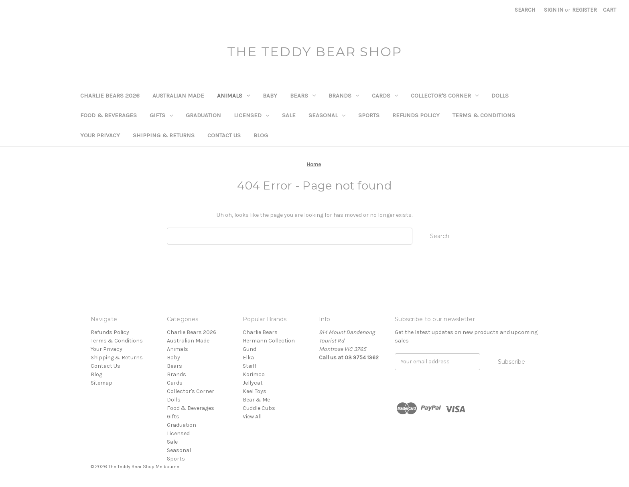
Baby (270, 95)
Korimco (254, 374)
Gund (249, 349)
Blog (261, 135)
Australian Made (178, 95)
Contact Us (224, 135)
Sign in (553, 9)
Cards (385, 95)
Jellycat (253, 382)
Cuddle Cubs (259, 408)
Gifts (161, 115)
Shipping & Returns (164, 135)
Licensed (251, 115)
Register (584, 9)
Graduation (203, 115)
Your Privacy (100, 135)
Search (525, 9)
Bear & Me (256, 399)
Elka (248, 357)
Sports (368, 115)
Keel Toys (254, 391)
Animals (233, 95)
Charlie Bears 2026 (110, 95)
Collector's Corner (445, 95)
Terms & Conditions (483, 115)
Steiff (249, 366)
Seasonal (326, 115)
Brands (344, 95)
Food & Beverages (108, 115)
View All (252, 416)
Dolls (500, 95)
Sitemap (101, 382)
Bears (303, 95)
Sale (289, 115)
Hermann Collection (269, 340)
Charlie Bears (260, 332)
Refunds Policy (416, 115)
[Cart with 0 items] (610, 10)
